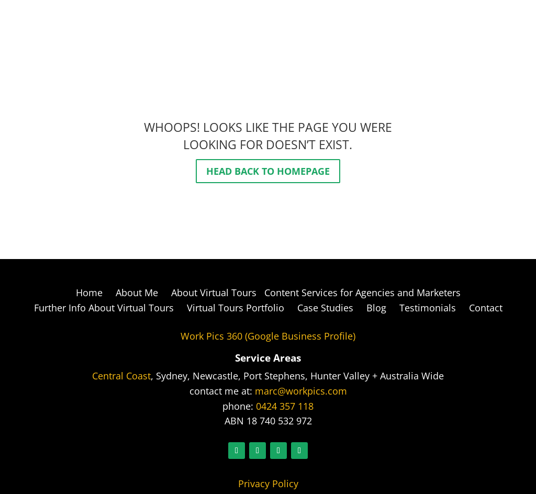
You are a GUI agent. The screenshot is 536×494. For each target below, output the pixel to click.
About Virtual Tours (213, 292)
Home (89, 292)
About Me (137, 292)
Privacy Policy (268, 483)
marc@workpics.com (301, 391)
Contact (485, 307)
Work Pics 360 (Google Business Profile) (268, 336)
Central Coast (121, 375)
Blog (376, 307)
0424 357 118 (285, 406)
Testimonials (427, 307)
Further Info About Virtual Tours (104, 307)
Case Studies (325, 307)
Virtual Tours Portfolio (235, 307)
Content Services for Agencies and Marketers (361, 292)
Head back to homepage (268, 171)
